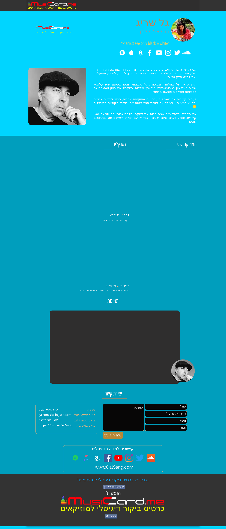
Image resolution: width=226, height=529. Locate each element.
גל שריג (152, 22)
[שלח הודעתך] (113, 435)
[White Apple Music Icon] (131, 53)
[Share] (111, 516)
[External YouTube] (78, 183)
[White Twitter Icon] (177, 53)
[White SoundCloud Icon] (186, 53)
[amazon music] (140, 53)
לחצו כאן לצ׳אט (48, 420)
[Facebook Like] (111, 521)
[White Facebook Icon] (150, 53)
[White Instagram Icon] (168, 53)
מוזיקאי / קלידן (154, 31)
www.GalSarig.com (114, 467)
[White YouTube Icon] (159, 53)
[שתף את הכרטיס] (114, 487)
